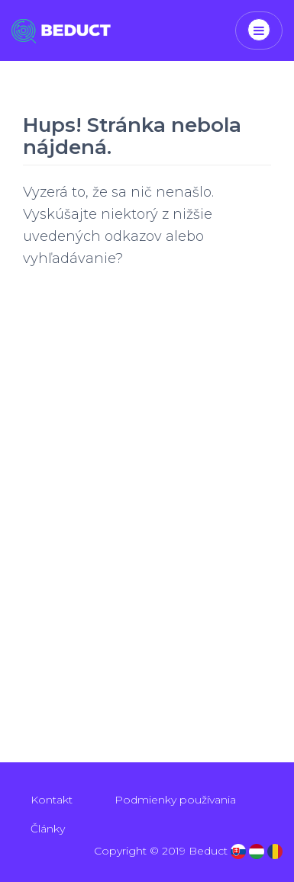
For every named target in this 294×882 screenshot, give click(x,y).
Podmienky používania (175, 800)
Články (48, 828)
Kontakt (52, 800)
